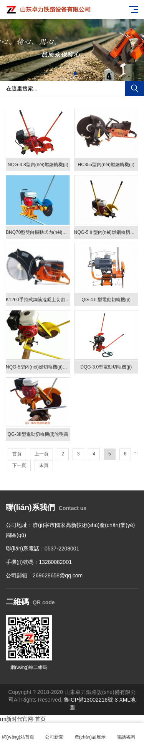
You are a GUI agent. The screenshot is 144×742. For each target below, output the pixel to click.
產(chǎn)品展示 (90, 732)
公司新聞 (54, 732)
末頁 (43, 465)
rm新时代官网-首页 (23, 719)
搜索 (134, 88)
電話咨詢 (126, 732)
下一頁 (19, 465)
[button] (69, 73)
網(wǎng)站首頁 (18, 732)
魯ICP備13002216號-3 (91, 700)
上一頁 (41, 454)
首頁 (17, 454)
